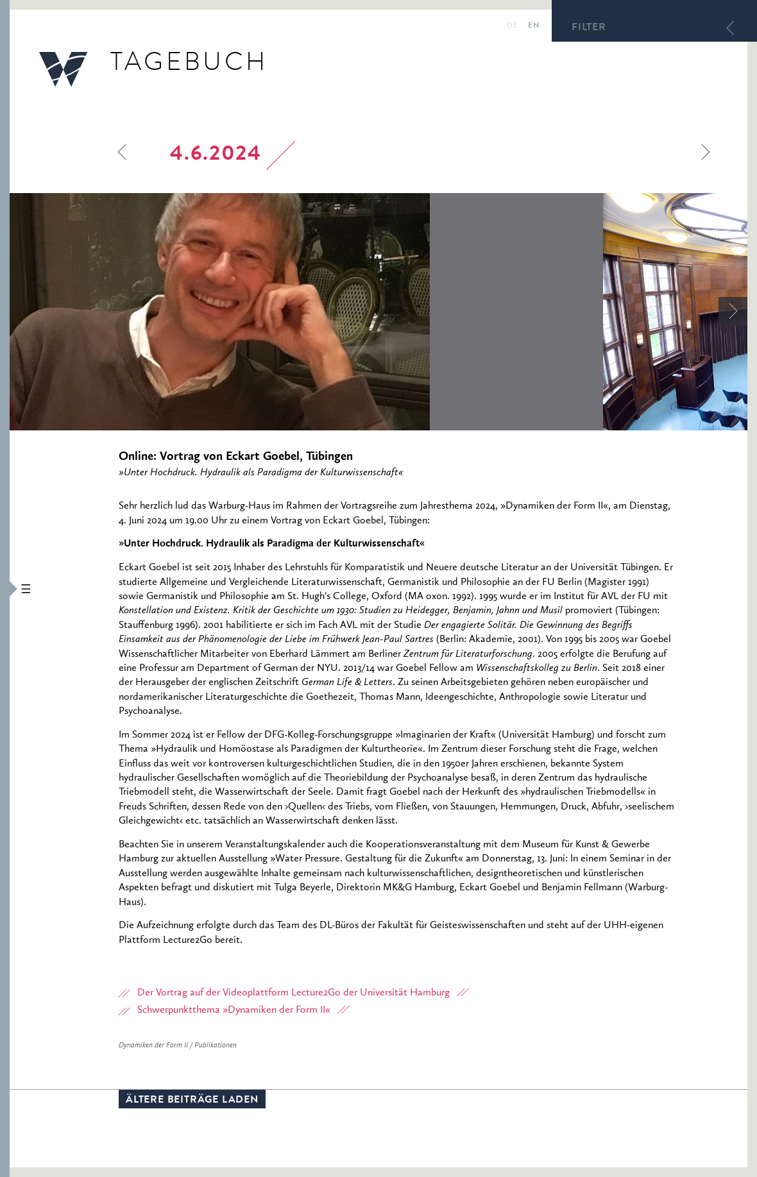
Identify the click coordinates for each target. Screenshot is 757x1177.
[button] (5, 588)
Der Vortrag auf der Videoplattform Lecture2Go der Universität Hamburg (293, 993)
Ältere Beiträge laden (192, 1101)
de (512, 26)
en (533, 26)
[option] (306, 311)
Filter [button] (589, 28)
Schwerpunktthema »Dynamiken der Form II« (233, 1010)
